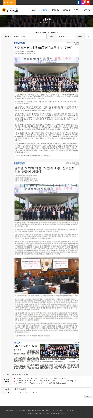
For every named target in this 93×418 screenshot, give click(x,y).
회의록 (76, 10)
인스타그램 (83, 2)
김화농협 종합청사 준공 (20, 389)
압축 (7, 382)
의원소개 (33, 10)
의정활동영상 (65, 10)
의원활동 (44, 10)
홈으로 (40, 22)
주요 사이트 (9, 2)
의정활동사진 (54, 10)
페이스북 (79, 2)
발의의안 (87, 10)
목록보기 (88, 396)
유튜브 (88, 2)
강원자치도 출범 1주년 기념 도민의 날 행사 (25, 392)
